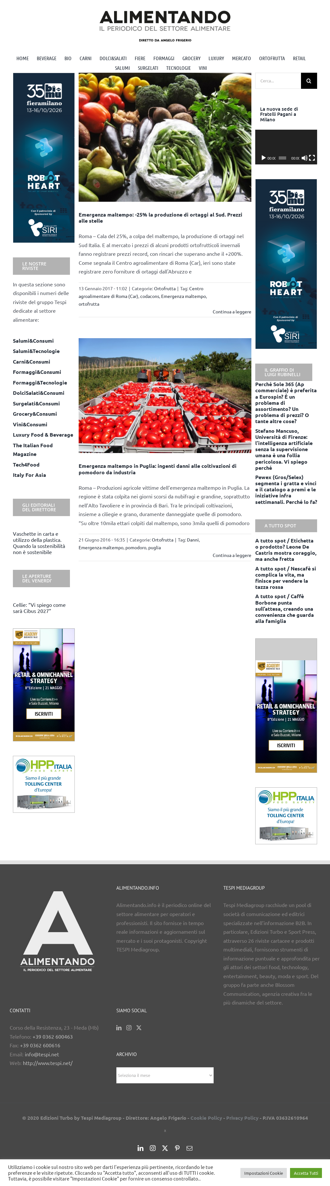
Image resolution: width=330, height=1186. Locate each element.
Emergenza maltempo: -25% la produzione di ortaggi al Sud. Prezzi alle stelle (160, 217)
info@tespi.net (42, 1054)
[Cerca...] (278, 81)
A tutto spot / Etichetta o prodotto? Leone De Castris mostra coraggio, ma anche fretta (285, 549)
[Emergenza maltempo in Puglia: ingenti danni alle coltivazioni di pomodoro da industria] (165, 395)
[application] (286, 147)
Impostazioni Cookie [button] (263, 1173)
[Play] (263, 158)
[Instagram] (128, 1027)
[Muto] (304, 158)
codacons (149, 296)
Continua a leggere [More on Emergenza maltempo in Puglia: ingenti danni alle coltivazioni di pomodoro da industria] (232, 555)
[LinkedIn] (118, 1027)
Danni (193, 539)
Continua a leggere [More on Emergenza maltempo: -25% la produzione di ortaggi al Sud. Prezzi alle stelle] (232, 311)
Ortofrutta (165, 288)
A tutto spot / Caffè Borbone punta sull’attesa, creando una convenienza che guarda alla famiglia (284, 608)
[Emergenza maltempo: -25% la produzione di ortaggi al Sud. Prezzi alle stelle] (165, 137)
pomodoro (135, 547)
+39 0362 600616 (40, 1045)
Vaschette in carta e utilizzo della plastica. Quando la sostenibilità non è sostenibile (39, 542)
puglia (154, 547)
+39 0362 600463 (53, 1036)
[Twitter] (138, 1027)
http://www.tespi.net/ (48, 1063)
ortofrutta (89, 304)
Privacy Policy (242, 1118)
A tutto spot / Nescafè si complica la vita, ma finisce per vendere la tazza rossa (285, 577)
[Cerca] (309, 81)
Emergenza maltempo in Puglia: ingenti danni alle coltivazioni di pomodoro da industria (158, 468)
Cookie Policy (206, 1118)
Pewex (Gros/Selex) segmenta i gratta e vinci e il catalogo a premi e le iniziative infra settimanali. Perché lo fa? (286, 489)
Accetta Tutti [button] (306, 1173)
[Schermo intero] (312, 158)
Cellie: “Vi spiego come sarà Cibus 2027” (39, 607)
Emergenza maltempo (183, 296)
